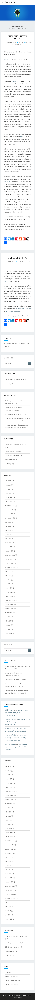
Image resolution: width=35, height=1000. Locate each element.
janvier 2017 (9, 501)
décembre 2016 (10, 506)
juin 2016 (8, 530)
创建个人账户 (9, 710)
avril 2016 (8, 538)
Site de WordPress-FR (12, 985)
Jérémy (21, 42)
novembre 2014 (10, 604)
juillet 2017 (8, 481)
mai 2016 (8, 534)
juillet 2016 (8, 526)
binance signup (10, 719)
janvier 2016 (9, 551)
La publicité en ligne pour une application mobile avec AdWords (17, 746)
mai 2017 (8, 485)
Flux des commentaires (12, 981)
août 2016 (8, 522)
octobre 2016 (9, 514)
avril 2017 (8, 489)
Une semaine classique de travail (15, 414)
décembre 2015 (10, 555)
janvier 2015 (9, 596)
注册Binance (9, 728)
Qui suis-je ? (9, 384)
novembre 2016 (10, 510)
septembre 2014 (10, 613)
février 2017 (9, 497)
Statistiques (9, 464)
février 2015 (9, 592)
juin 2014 (8, 621)
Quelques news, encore (17, 37)
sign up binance (10, 744)
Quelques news (17, 258)
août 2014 (8, 617)
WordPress (27, 995)
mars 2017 (8, 493)
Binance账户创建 (10, 735)
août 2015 (8, 571)
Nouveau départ (10, 460)
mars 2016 (8, 543)
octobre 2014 (9, 608)
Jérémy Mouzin (8, 2)
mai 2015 (8, 580)
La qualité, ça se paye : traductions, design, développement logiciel (16, 712)
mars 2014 (8, 633)
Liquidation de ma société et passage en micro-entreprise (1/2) (17, 721)
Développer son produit (12, 455)
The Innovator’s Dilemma (23, 308)
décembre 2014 (10, 600)
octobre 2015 (9, 563)
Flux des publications (11, 976)
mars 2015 (8, 588)
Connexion (8, 972)
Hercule (6, 59)
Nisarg (20, 997)
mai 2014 (8, 625)
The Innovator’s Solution (13, 311)
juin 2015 (8, 576)
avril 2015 (8, 584)
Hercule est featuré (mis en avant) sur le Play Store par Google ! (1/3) (16, 737)
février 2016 (9, 547)
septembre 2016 (10, 518)
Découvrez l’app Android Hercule (15, 380)
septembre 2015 (10, 567)
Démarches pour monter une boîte (16, 445)
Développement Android (13, 451)
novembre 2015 (10, 559)
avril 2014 (8, 629)
